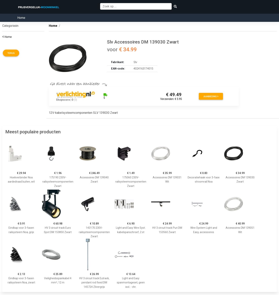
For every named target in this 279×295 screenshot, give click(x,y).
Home (21, 18)
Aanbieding (210, 96)
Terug (11, 53)
